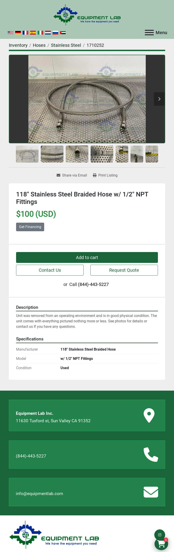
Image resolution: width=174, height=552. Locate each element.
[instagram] (159, 534)
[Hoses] (39, 45)
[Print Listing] (105, 175)
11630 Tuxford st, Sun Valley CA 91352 (53, 420)
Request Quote (124, 270)
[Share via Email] (72, 175)
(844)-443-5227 (93, 284)
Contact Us (50, 270)
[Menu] (149, 32)
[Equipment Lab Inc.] (54, 534)
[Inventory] (18, 45)
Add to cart (87, 257)
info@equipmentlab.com (39, 493)
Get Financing (30, 227)
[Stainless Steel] (66, 45)
